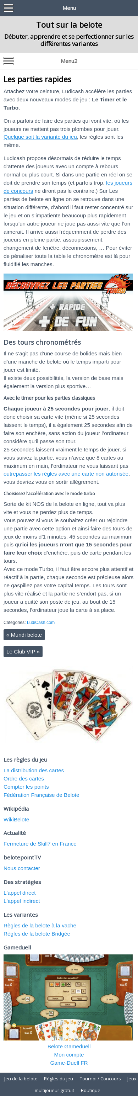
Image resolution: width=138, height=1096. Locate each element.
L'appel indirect (22, 901)
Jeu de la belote (21, 1078)
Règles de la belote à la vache (40, 925)
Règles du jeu (58, 1078)
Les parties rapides (37, 79)
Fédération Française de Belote (41, 795)
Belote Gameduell (69, 1046)
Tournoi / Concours (100, 1078)
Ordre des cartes (24, 778)
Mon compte (69, 1055)
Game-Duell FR (69, 1063)
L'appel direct (20, 893)
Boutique (90, 1090)
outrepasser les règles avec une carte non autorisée (66, 474)
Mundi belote (24, 635)
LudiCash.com (41, 622)
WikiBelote (16, 819)
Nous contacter (22, 868)
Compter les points (26, 787)
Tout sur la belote (69, 24)
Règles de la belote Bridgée (37, 934)
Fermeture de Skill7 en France (40, 844)
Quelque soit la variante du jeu (40, 137)
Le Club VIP (23, 651)
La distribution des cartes (34, 770)
